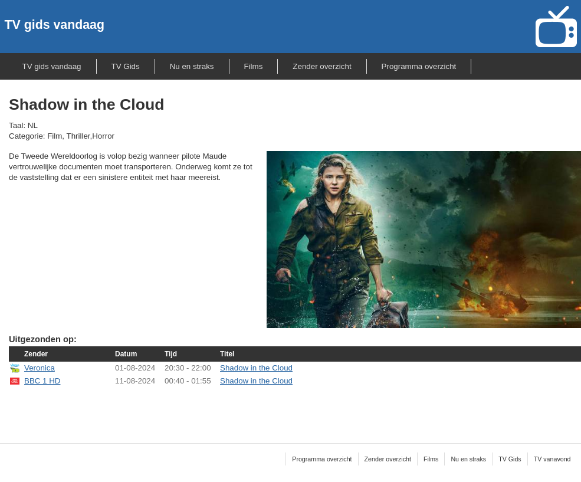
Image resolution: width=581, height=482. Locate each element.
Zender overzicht (322, 66)
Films (253, 66)
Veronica (39, 367)
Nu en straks (192, 66)
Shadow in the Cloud (256, 367)
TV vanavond (552, 459)
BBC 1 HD (42, 380)
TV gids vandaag (54, 25)
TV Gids (125, 66)
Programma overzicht (419, 66)
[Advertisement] (295, 407)
